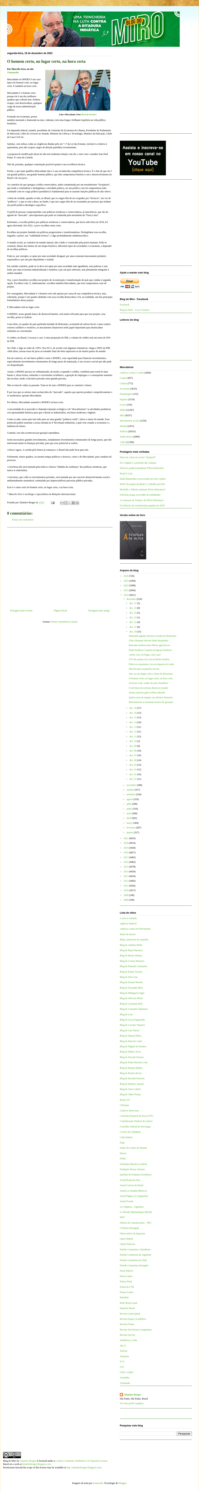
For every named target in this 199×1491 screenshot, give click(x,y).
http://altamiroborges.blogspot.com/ (84, 1467)
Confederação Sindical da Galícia (136, 1121)
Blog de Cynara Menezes (132, 961)
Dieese (123, 1153)
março (130, 823)
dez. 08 (133, 750)
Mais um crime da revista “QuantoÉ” (138, 457)
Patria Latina (126, 1276)
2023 (126, 590)
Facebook (124, 304)
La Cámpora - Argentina (132, 1206)
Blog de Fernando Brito (131, 987)
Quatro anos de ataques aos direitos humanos (151, 697)
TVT (122, 1361)
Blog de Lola (126, 1014)
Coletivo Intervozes (129, 1110)
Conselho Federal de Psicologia (135, 1126)
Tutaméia (124, 1356)
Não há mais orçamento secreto (144, 668)
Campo (123, 378)
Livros (123, 404)
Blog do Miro (9, 1460)
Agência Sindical (128, 923)
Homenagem (126, 394)
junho (130, 808)
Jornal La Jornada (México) (133, 1190)
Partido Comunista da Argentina (135, 1254)
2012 (126, 880)
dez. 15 (133, 717)
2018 (126, 852)
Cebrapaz (124, 1105)
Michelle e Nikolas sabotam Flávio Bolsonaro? (143, 489)
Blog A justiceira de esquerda (134, 939)
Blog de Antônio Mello (131, 945)
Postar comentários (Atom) (64, 621)
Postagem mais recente (21, 610)
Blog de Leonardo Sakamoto (134, 1009)
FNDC (123, 1158)
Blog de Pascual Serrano (132, 1057)
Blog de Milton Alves (130, 1051)
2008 (126, 899)
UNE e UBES (126, 1372)
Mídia (123, 410)
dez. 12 (133, 731)
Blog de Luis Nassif (129, 1030)
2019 (126, 847)
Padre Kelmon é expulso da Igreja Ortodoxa (150, 650)
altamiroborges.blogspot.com (36, 1464)
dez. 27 (133, 603)
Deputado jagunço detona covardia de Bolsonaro (152, 635)
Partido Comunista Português (134, 1265)
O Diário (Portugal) (129, 1228)
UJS (122, 1366)
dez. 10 (133, 741)
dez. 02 (133, 774)
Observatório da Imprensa (132, 1233)
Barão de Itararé (127, 934)
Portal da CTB (127, 1287)
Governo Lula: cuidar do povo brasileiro (148, 683)
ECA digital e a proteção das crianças (138, 462)
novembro (132, 785)
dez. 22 (133, 622)
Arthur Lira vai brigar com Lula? (145, 654)
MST (122, 1217)
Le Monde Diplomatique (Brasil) (136, 1212)
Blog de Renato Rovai (130, 1073)
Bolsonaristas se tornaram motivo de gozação (151, 702)
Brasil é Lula (126, 473)
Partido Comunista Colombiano (135, 1249)
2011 (126, 885)
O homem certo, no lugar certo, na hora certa (150, 678)
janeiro (130, 832)
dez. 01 (133, 779)
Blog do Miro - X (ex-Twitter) (134, 310)
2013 (126, 876)
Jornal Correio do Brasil (131, 1185)
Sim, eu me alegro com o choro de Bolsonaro (151, 673)
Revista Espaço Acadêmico (133, 1319)
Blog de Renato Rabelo (131, 1067)
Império (124, 399)
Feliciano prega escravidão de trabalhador (140, 494)
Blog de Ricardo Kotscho (132, 1078)
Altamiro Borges (132, 1394)
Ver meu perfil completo (132, 1403)
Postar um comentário (23, 519)
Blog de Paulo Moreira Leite (134, 1062)
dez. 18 (133, 708)
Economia (125, 388)
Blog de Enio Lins (129, 977)
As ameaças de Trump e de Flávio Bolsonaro (141, 500)
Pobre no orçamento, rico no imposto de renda (151, 664)
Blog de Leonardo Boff (131, 1003)
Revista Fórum (127, 1324)
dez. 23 (133, 617)
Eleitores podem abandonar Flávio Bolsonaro (142, 468)
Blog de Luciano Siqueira (132, 1025)
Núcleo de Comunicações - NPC (135, 1222)
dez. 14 (133, 722)
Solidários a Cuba (128, 1340)
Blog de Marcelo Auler (131, 1041)
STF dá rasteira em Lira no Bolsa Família (149, 659)
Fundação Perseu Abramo (132, 1169)
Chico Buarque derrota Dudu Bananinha (148, 640)
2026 (126, 576)
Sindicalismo (126, 436)
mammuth (98, 1483)
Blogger (122, 1483)
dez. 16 (133, 712)
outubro (131, 789)
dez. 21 (133, 627)
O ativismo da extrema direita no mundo (148, 687)
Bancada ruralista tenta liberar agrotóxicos (149, 645)
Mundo (123, 426)
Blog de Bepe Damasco (131, 950)
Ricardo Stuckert (89, 114)
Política (123, 431)
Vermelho (124, 1377)
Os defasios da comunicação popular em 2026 (142, 505)
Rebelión (124, 1297)
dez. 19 (133, 631)
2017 (126, 857)
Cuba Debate (126, 1137)
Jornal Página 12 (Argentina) (134, 1196)
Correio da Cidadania (130, 1131)
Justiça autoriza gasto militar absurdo (147, 692)
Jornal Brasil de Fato (130, 1180)
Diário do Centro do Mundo (133, 1147)
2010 (126, 890)
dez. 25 (133, 608)
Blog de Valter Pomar (130, 1094)
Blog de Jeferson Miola (131, 998)
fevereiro (131, 827)
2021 (126, 838)
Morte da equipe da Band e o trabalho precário (142, 484)
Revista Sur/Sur (127, 1334)
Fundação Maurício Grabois (133, 1164)
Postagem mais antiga (99, 610)
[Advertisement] (60, 566)
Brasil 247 (125, 1099)
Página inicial (60, 610)
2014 (126, 871)
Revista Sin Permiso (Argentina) (135, 1329)
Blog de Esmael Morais (131, 982)
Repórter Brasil (127, 1308)
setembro (131, 794)
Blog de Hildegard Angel (132, 993)
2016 (126, 862)
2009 (126, 895)
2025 (126, 580)
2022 (126, 595)
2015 (126, 866)
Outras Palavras (127, 1244)
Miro (122, 415)
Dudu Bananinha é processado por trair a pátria (143, 478)
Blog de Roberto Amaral (132, 1083)
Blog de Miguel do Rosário (133, 1046)
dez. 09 (133, 746)
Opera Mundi (126, 1238)
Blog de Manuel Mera (130, 1035)
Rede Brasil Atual (128, 1303)
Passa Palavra (126, 1270)
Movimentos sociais (129, 420)
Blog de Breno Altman (131, 955)
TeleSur (123, 1350)
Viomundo (125, 1383)
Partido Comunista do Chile (133, 1260)
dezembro (132, 599)
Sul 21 (123, 1345)
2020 (126, 843)
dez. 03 (133, 769)
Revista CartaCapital (130, 1313)
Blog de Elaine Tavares (131, 971)
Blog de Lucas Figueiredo (132, 1019)
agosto (130, 799)
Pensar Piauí (126, 1281)
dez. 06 (133, 760)
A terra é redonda (128, 918)
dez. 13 (133, 727)
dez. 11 (133, 736)
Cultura (123, 383)
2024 (126, 585)
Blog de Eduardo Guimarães (133, 966)
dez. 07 (133, 755)
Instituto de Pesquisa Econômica (135, 1174)
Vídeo (123, 442)
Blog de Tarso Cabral (130, 1089)
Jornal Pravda (126, 1201)
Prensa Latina (126, 1292)
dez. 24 (133, 612)
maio (129, 813)
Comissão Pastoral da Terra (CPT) (136, 1115)
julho (129, 803)
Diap (122, 1142)
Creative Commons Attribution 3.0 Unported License (81, 1460)
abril (129, 818)
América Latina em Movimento (135, 928)
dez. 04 (133, 764)
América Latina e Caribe (132, 372)
